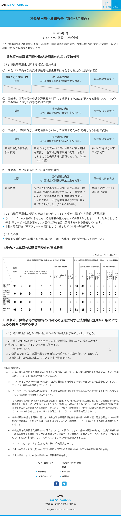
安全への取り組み (46, 463)
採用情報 (66, 471)
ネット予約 (107, 7)
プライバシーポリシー (47, 476)
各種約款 (66, 476)
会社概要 (42, 471)
